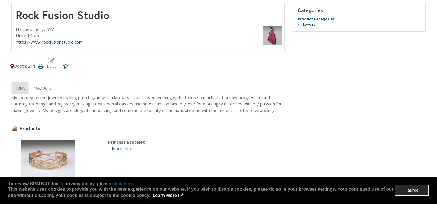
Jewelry (309, 24)
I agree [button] (411, 190)
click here (122, 183)
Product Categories (316, 19)
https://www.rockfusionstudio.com (49, 42)
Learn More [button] (164, 195)
